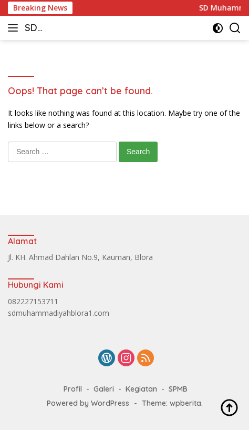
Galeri (104, 389)
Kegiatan (141, 389)
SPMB (178, 389)
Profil (73, 389)
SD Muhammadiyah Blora (60, 29)
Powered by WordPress (88, 403)
